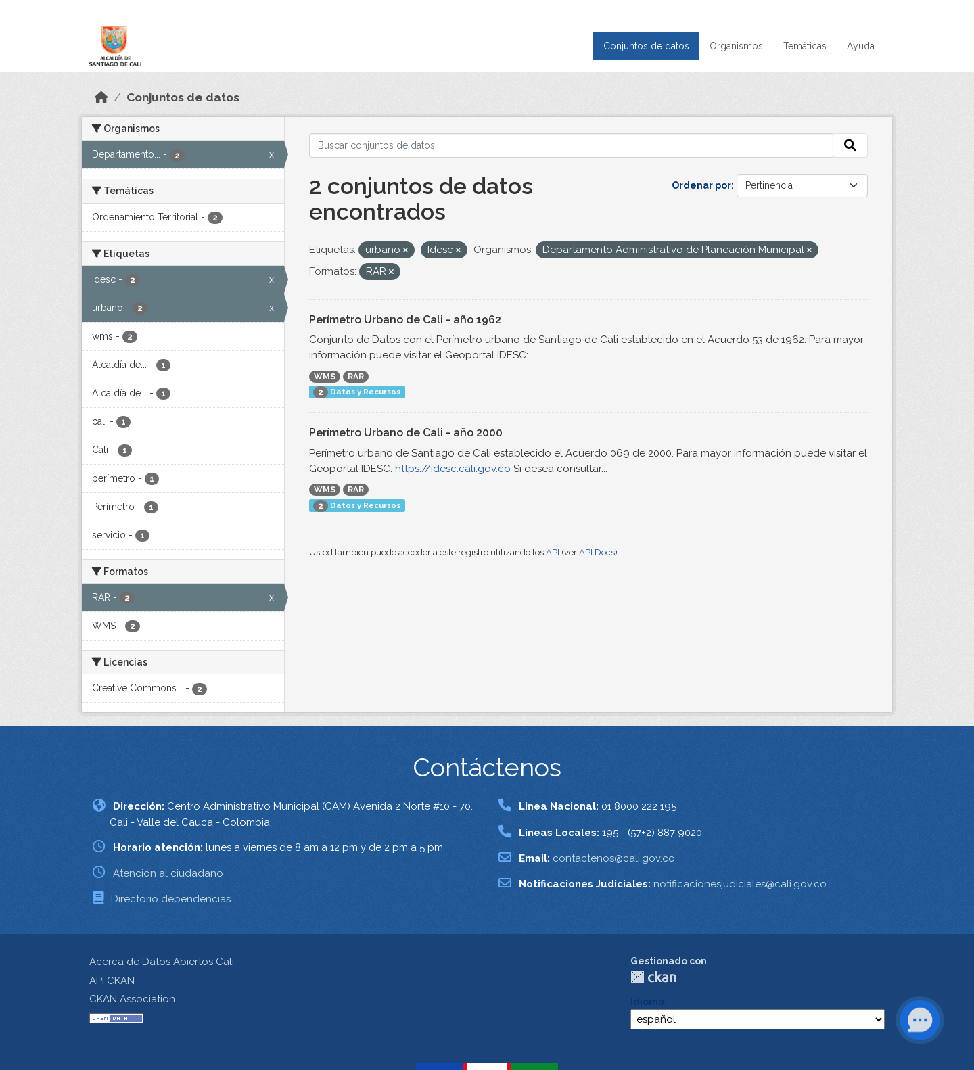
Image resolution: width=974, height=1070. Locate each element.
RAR (356, 376)
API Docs (597, 552)
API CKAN (112, 981)
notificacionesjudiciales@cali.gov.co (740, 884)
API (552, 552)
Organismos (736, 46)
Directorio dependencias (171, 899)
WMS (324, 376)
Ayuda (861, 46)
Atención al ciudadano (168, 873)
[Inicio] (101, 97)
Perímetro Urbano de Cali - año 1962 (405, 319)
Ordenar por (701, 185)
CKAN (653, 977)
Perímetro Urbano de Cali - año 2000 (406, 432)
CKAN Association (132, 999)
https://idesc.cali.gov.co (453, 469)
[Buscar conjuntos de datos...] (571, 145)
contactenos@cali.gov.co (614, 858)
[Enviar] (850, 145)
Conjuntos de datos (646, 46)
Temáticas (805, 46)
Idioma (647, 1001)
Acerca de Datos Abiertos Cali (161, 962)
